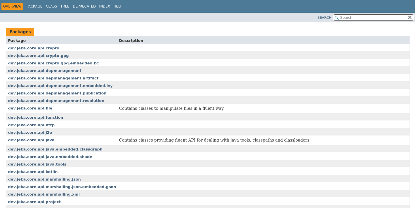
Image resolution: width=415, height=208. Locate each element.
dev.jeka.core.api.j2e (30, 132)
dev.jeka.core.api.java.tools (37, 164)
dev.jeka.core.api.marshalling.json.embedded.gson (62, 187)
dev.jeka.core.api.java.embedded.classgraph (55, 149)
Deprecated (84, 6)
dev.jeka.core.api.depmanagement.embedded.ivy (60, 85)
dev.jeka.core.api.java (31, 140)
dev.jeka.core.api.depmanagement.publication (57, 93)
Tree (65, 6)
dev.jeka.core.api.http (31, 125)
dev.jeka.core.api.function (35, 117)
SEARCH (325, 18)
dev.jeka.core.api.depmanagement (44, 70)
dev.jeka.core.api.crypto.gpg (38, 55)
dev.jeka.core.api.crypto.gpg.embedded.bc (53, 63)
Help (118, 6)
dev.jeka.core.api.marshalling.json (44, 179)
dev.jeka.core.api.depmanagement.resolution (56, 101)
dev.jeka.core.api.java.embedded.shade (50, 157)
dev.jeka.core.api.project (34, 202)
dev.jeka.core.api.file (30, 108)
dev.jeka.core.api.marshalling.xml (44, 194)
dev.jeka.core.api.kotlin (33, 172)
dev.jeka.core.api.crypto (33, 48)
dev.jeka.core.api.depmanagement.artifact (53, 78)
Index (104, 6)
